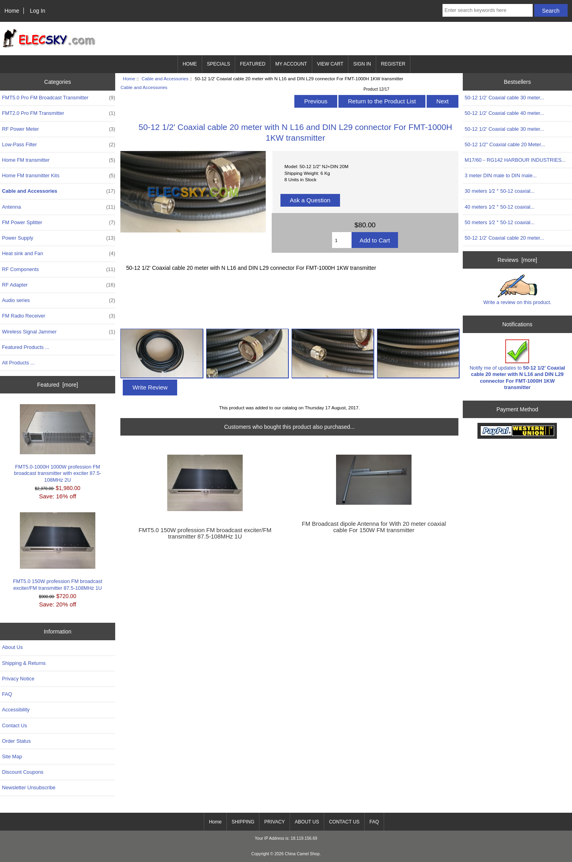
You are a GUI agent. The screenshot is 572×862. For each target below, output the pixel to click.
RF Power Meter (58, 129)
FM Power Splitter (58, 222)
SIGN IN (362, 64)
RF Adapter (58, 285)
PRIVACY (274, 822)
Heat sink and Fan (58, 253)
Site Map (12, 756)
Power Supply (58, 238)
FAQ (7, 694)
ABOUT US (307, 822)
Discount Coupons (22, 772)
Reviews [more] (517, 260)
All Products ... (18, 363)
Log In (37, 11)
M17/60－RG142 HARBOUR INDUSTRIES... (515, 160)
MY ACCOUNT (291, 64)
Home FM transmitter (58, 160)
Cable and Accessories (164, 78)
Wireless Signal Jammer (58, 332)
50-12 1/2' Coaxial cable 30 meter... (504, 98)
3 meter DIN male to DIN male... (501, 175)
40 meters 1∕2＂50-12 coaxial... (500, 207)
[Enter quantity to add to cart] (342, 240)
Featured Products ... (25, 347)
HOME (190, 64)
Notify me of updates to (517, 364)
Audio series (58, 300)
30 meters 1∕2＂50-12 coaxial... (500, 191)
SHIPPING (243, 822)
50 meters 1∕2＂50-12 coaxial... (500, 222)
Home (11, 11)
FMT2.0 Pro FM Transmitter (58, 113)
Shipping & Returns (24, 663)
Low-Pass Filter (58, 144)
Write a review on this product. (517, 290)
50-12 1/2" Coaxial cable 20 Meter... (505, 144)
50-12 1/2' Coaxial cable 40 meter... (504, 113)
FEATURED (252, 64)
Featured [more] (57, 385)
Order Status (16, 741)
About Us (12, 647)
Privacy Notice (18, 679)
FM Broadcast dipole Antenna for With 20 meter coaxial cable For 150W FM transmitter (374, 527)
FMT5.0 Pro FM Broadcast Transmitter (58, 98)
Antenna (58, 207)
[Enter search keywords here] (488, 10)
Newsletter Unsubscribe (29, 787)
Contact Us (14, 725)
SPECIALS (218, 64)
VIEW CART (330, 64)
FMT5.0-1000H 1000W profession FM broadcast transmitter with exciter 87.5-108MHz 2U (57, 443)
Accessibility (15, 710)
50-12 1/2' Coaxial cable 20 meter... (504, 238)
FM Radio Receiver (58, 316)
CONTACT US (344, 822)
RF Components (58, 269)
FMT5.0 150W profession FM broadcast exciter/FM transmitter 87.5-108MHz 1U (57, 551)
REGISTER (393, 64)
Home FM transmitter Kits (58, 175)
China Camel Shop (302, 854)
